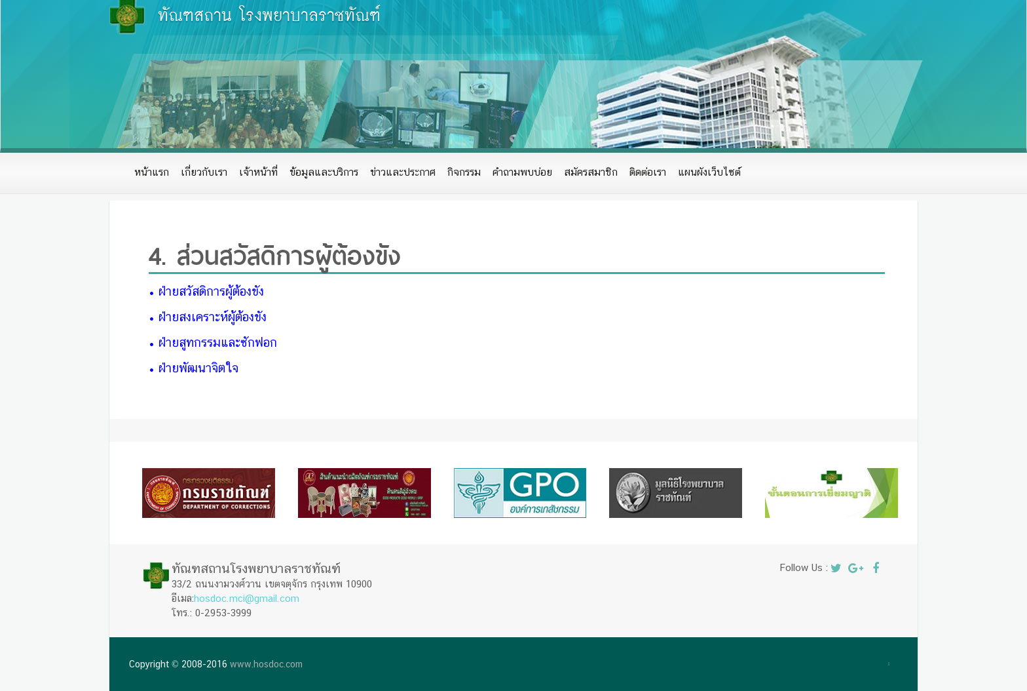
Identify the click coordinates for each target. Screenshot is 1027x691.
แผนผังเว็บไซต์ (709, 172)
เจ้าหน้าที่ (258, 172)
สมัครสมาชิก (591, 172)
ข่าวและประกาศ (403, 172)
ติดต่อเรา (647, 172)
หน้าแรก (151, 172)
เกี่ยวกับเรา (204, 172)
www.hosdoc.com (266, 664)
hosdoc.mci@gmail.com (246, 598)
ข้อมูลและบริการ (323, 172)
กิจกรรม (464, 172)
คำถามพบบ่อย (522, 172)
